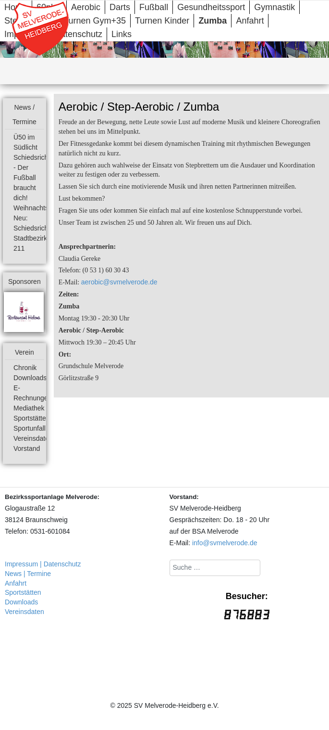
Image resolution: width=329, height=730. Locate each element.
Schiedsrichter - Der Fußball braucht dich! (34, 178)
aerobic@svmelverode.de (119, 282)
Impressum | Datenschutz (43, 564)
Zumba (212, 21)
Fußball (153, 7)
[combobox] (215, 568)
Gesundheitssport (211, 7)
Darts (120, 7)
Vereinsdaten (33, 438)
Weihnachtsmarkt (39, 208)
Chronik (25, 367)
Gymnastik (274, 7)
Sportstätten (31, 418)
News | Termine (28, 573)
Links (121, 34)
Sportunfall (29, 428)
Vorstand (26, 448)
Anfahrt (250, 21)
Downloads (30, 378)
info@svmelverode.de (224, 543)
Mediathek (29, 408)
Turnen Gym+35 (94, 21)
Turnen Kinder (162, 21)
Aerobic (85, 7)
